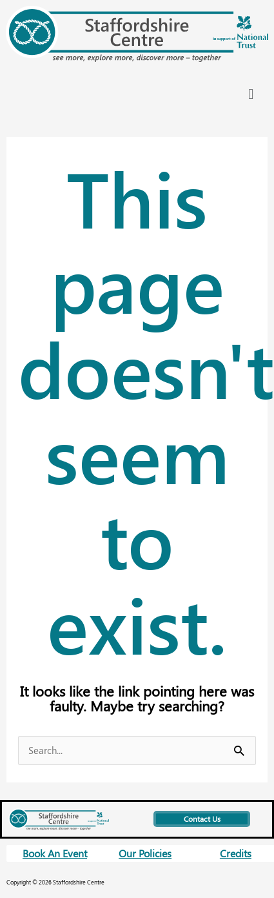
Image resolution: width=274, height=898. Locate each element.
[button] (251, 93)
